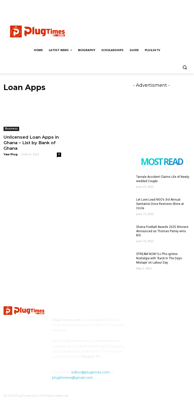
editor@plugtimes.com (90, 372)
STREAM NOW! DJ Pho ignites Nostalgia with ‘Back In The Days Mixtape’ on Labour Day (159, 258)
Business (11, 128)
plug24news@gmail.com (72, 377)
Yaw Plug (11, 154)
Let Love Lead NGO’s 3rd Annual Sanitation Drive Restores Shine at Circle (160, 204)
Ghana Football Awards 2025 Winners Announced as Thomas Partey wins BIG (162, 231)
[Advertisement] (131, 30)
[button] (184, 67)
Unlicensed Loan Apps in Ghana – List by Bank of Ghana (31, 143)
